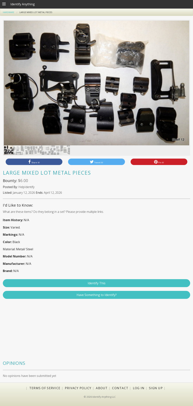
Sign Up (156, 388)
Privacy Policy (78, 388)
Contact (120, 388)
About (102, 388)
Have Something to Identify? (97, 295)
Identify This (96, 283)
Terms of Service (44, 388)
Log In (139, 388)
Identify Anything (22, 4)
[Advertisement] (96, 331)
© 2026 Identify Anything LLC (100, 396)
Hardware (8, 12)
